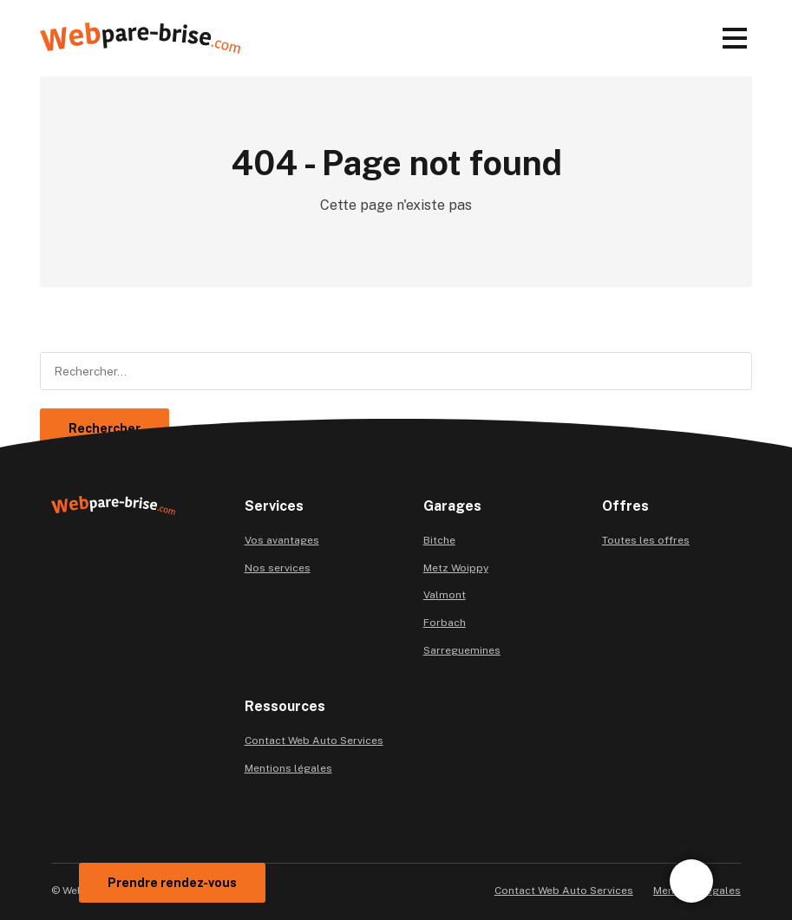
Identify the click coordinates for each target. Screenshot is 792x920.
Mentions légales (288, 768)
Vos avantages (282, 540)
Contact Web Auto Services (314, 740)
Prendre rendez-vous (172, 883)
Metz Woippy (455, 568)
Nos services (278, 568)
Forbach (444, 623)
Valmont (444, 595)
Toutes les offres (646, 540)
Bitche (439, 540)
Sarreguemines (462, 650)
